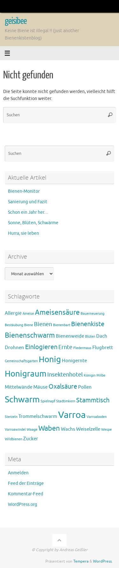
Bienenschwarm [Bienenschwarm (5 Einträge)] (30, 335)
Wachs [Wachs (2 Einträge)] (68, 429)
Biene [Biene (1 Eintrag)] (28, 325)
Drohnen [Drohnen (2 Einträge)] (14, 348)
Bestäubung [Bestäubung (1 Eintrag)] (14, 325)
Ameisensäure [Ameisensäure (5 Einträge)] (57, 312)
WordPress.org (22, 504)
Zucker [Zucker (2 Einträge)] (30, 439)
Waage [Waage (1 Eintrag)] (32, 430)
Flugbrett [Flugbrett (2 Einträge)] (102, 348)
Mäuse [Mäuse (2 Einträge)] (40, 387)
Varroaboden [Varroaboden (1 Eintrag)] (97, 417)
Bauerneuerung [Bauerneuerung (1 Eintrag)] (92, 314)
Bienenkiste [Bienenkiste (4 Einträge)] (87, 324)
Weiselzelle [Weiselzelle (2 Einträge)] (88, 429)
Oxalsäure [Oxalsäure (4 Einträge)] (63, 387)
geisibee (16, 21)
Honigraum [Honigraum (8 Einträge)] (25, 374)
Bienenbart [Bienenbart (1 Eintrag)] (61, 325)
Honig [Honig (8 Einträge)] (50, 359)
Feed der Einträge (26, 483)
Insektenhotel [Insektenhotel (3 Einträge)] (65, 374)
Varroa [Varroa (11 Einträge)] (72, 415)
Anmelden (18, 473)
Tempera (81, 561)
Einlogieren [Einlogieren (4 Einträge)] (41, 347)
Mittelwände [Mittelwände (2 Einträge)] (18, 387)
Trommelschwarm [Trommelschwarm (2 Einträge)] (37, 416)
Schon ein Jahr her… (28, 212)
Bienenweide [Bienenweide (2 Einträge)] (70, 336)
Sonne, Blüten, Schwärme (33, 223)
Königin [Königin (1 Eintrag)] (90, 375)
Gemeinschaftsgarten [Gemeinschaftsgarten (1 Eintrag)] (21, 361)
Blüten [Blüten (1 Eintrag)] (90, 336)
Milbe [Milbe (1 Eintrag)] (100, 375)
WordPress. (103, 561)
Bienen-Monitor (24, 191)
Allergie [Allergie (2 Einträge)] (13, 313)
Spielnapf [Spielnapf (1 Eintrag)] (48, 401)
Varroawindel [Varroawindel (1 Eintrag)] (15, 430)
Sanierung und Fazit (27, 202)
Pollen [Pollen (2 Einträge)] (85, 387)
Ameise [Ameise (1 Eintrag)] (28, 314)
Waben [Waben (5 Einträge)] (49, 428)
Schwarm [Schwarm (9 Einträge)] (22, 399)
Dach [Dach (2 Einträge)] (101, 336)
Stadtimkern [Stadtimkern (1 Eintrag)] (65, 401)
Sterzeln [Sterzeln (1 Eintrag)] (11, 417)
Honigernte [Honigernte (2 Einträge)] (74, 361)
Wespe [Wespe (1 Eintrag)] (106, 430)
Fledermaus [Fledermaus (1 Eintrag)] (82, 348)
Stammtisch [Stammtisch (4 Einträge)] (92, 400)
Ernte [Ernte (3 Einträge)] (65, 347)
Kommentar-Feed (25, 494)
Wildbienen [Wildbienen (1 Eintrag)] (13, 439)
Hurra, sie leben (23, 233)
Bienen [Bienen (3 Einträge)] (43, 324)
